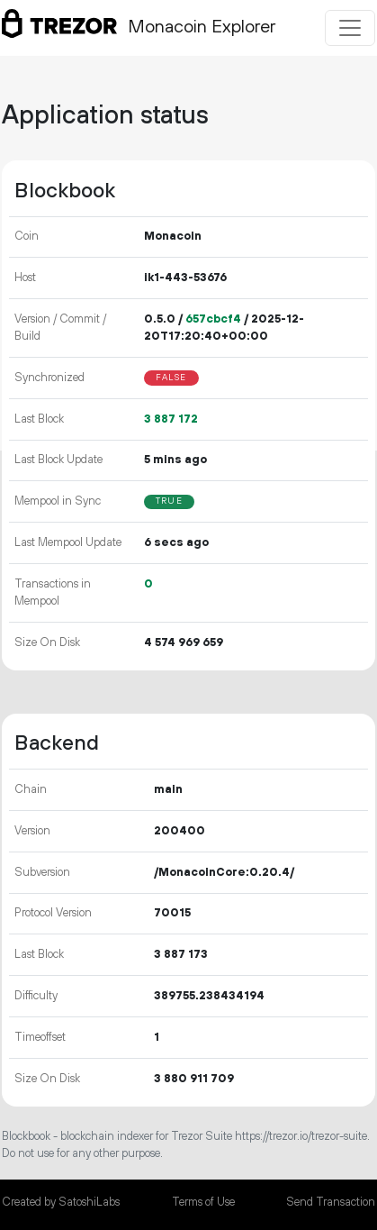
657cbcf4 (213, 319)
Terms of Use (203, 1202)
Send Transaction (330, 1202)
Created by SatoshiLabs (61, 1202)
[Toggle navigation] (350, 28)
